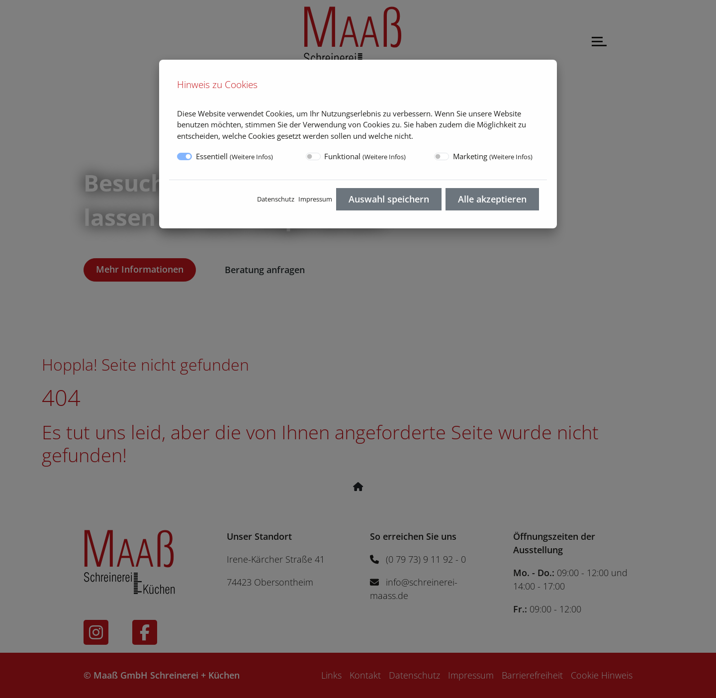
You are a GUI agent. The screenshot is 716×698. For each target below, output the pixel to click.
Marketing (493, 156)
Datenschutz (275, 199)
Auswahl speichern (389, 199)
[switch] (313, 156)
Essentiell (234, 156)
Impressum (315, 199)
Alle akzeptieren (492, 199)
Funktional (365, 156)
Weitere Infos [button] (251, 156)
